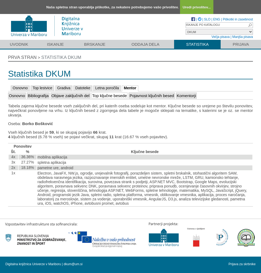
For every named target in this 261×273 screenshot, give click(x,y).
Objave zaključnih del (70, 95)
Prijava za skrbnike (242, 264)
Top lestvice (42, 88)
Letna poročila (107, 88)
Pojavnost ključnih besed (151, 95)
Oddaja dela (145, 44)
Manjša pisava (242, 37)
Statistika (197, 44)
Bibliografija (38, 95)
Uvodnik (19, 44)
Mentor (130, 88)
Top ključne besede (109, 95)
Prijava (241, 44)
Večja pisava (220, 37)
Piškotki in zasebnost (238, 19)
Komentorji (186, 95)
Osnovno (20, 88)
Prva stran (22, 57)
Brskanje (94, 44)
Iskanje (55, 44)
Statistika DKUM (61, 57)
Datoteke (82, 88)
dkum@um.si (73, 264)
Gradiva (63, 88)
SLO (207, 19)
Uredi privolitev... (197, 7)
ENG (216, 19)
